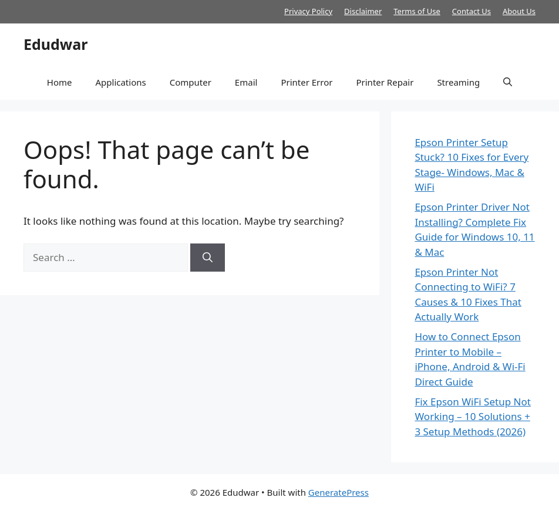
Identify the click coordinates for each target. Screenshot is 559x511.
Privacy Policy (308, 11)
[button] (507, 82)
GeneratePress (338, 492)
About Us (519, 11)
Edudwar (55, 44)
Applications (120, 82)
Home (59, 82)
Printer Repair (384, 82)
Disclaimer (363, 11)
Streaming (458, 82)
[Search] (207, 257)
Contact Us (471, 11)
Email (246, 82)
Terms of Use (416, 11)
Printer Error (306, 82)
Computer (190, 82)
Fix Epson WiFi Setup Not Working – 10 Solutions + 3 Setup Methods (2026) (473, 416)
